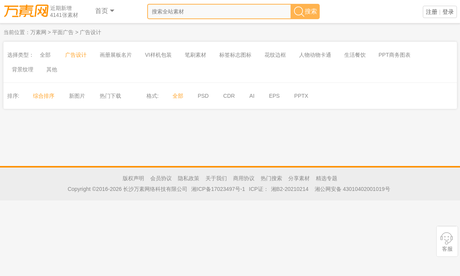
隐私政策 (188, 178)
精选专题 (326, 178)
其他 (51, 69)
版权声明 (133, 178)
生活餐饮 (355, 55)
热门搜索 (271, 178)
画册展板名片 (116, 55)
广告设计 (90, 32)
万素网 (38, 32)
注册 (431, 11)
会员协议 (161, 178)
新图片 (77, 96)
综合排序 (43, 96)
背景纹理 (22, 69)
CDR (229, 96)
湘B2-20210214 (290, 189)
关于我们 (216, 178)
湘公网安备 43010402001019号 (352, 189)
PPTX (301, 96)
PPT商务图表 (395, 55)
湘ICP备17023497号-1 (218, 189)
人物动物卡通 (315, 55)
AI (252, 96)
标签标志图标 (235, 55)
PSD (203, 96)
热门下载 (110, 96)
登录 (448, 11)
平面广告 (63, 32)
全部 (45, 55)
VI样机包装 (158, 55)
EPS (274, 96)
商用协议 (244, 178)
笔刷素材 (195, 55)
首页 (105, 11)
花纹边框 (275, 55)
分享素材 (299, 178)
